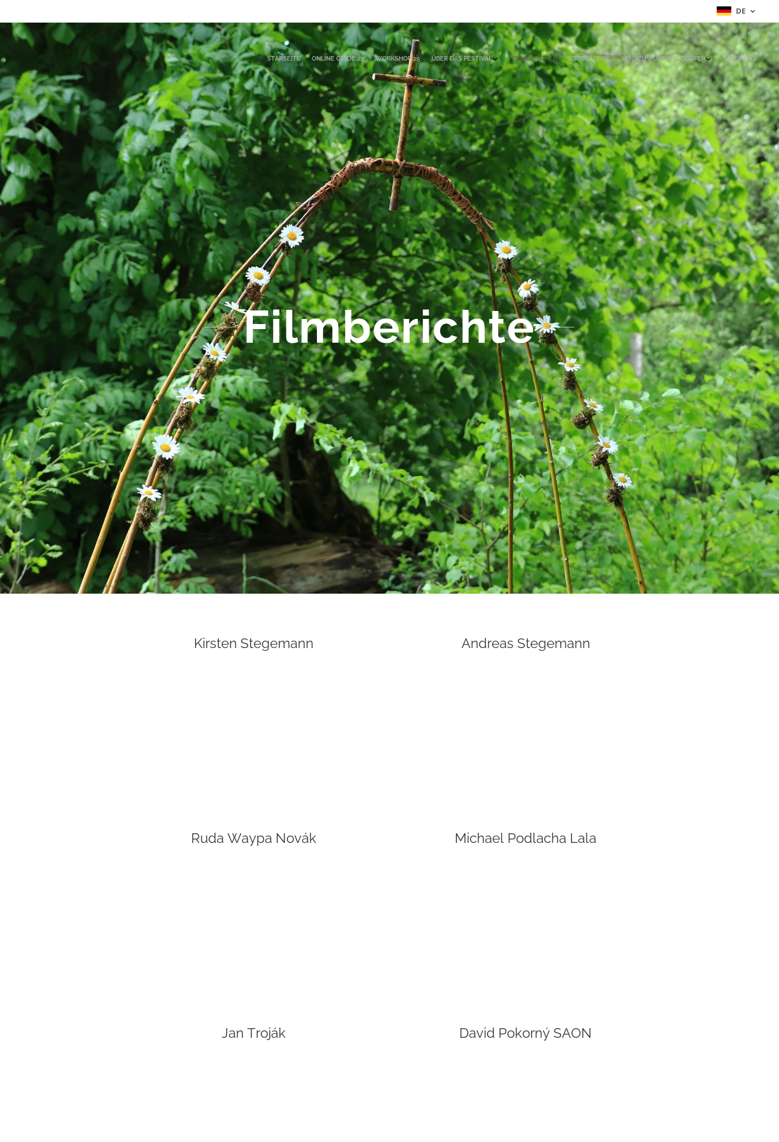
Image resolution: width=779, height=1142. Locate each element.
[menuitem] (661, 59)
